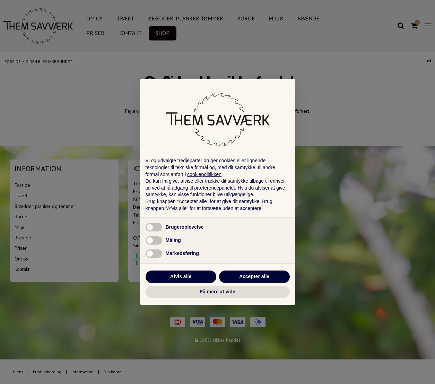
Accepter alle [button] (254, 276)
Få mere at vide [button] (217, 291)
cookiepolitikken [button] (204, 174)
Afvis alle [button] (180, 276)
